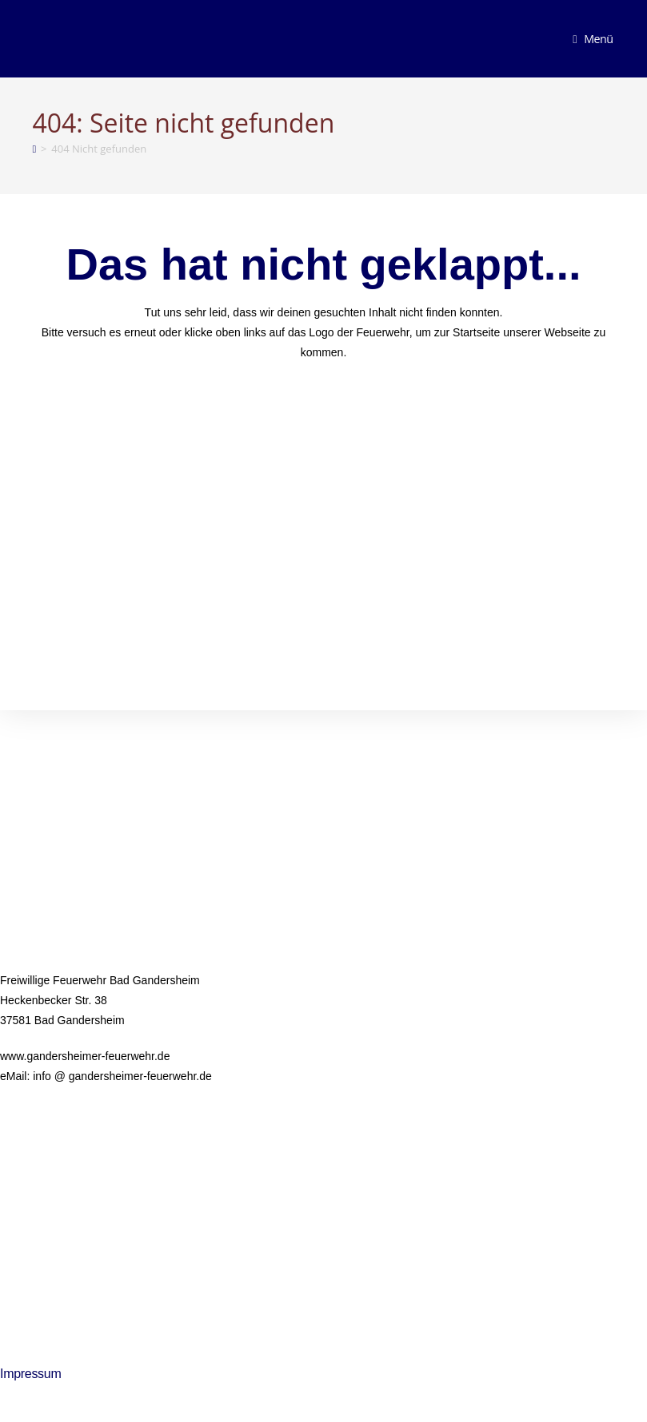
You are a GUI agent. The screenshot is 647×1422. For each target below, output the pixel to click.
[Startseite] (33, 148)
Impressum (30, 1373)
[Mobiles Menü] (593, 38)
